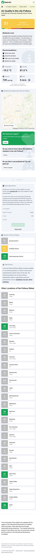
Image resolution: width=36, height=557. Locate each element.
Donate (5, 142)
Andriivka (21, 295)
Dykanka (21, 341)
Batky (21, 318)
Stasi (21, 466)
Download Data (17, 225)
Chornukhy (21, 326)
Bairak (21, 302)
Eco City (25, 279)
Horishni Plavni (21, 365)
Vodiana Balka (21, 497)
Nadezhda (21, 419)
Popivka (21, 450)
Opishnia (21, 435)
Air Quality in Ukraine (11, 6)
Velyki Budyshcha (21, 489)
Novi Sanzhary (21, 427)
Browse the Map (9, 125)
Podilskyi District (14, 249)
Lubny (21, 388)
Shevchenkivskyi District (16, 256)
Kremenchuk (21, 380)
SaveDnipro (19, 279)
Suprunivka (21, 474)
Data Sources (15, 128)
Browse (5, 155)
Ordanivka (21, 443)
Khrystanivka (21, 372)
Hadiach (21, 349)
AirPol (30, 279)
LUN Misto (6, 282)
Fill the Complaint (8, 167)
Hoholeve (21, 357)
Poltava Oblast (23, 6)
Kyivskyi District (13, 241)
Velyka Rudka (21, 482)
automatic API (13, 191)
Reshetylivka (21, 458)
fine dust (23, 38)
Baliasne (21, 310)
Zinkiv (21, 505)
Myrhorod (21, 411)
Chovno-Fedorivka (21, 334)
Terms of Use (18, 229)
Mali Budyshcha (21, 396)
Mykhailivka (21, 404)
